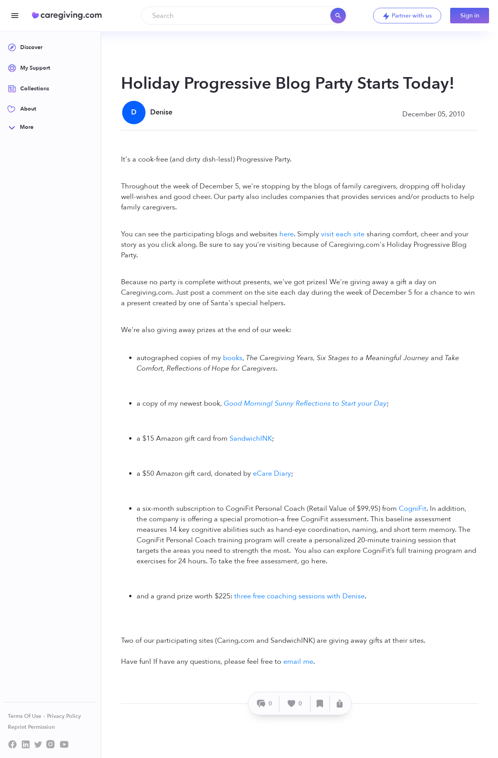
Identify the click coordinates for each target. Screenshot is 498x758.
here (286, 234)
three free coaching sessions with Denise (299, 596)
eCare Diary (272, 473)
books (232, 358)
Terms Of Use (27, 716)
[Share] (339, 704)
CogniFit (412, 509)
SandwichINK (251, 438)
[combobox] (244, 16)
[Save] (320, 704)
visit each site (343, 234)
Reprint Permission (31, 727)
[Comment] (264, 704)
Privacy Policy (64, 716)
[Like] (294, 704)
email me (298, 662)
